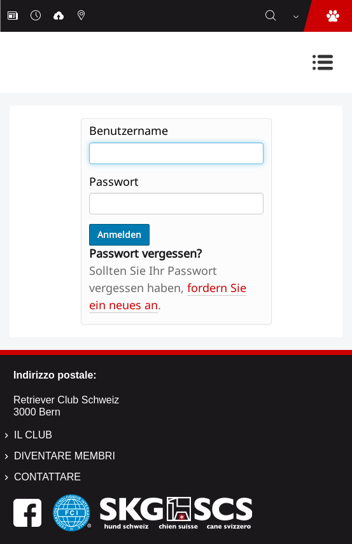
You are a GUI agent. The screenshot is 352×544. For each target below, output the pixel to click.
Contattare (47, 476)
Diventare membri (64, 455)
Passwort (114, 181)
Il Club (33, 434)
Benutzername (128, 130)
